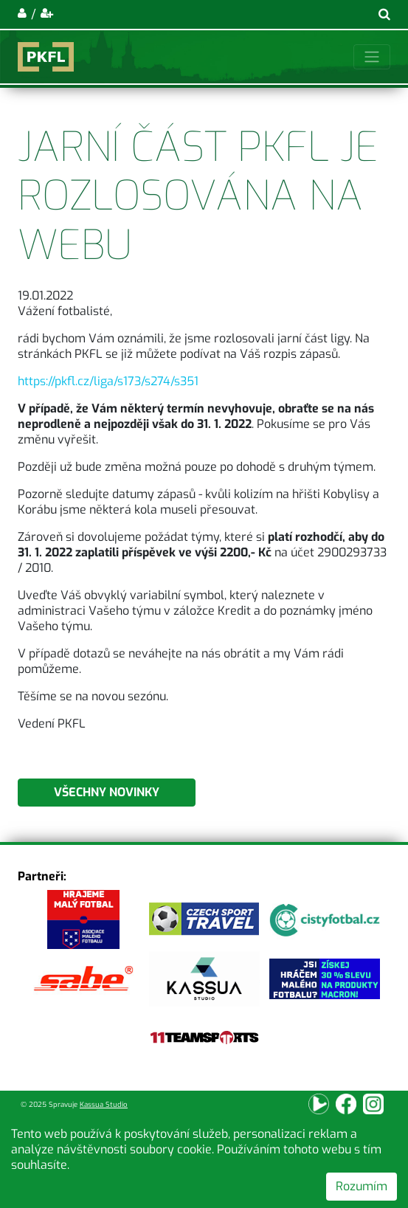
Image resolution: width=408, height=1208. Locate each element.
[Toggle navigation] (371, 56)
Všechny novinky (106, 792)
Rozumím (361, 1186)
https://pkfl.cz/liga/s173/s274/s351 (108, 381)
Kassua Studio (104, 1104)
